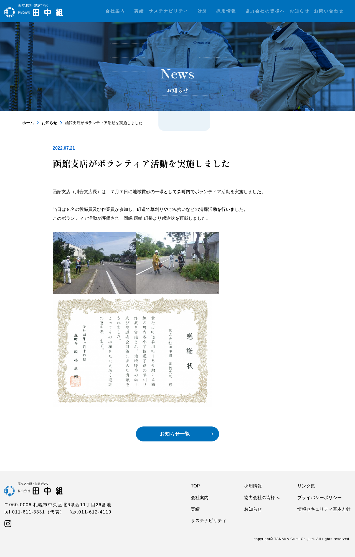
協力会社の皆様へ (262, 497)
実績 (195, 509)
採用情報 (253, 486)
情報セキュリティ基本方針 (324, 509)
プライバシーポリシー (319, 497)
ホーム (28, 123)
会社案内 (200, 497)
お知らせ (49, 123)
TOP (195, 486)
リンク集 (306, 486)
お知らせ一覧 (175, 434)
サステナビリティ (208, 520)
